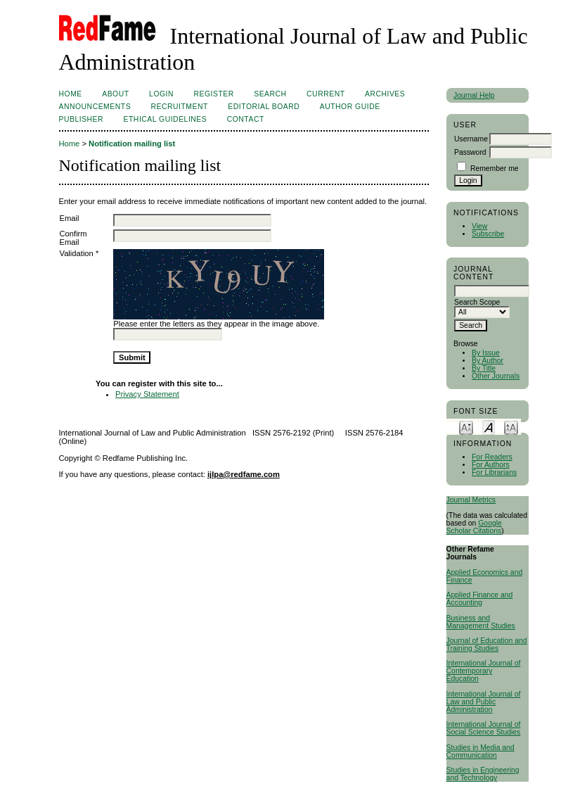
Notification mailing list (132, 143)
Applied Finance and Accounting (479, 599)
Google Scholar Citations (474, 527)
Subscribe (488, 234)
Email (69, 218)
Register (213, 94)
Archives (385, 94)
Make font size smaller (466, 427)
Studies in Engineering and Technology (483, 774)
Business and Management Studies (480, 622)
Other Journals (496, 376)
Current (325, 94)
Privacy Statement (147, 394)
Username (471, 139)
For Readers (492, 457)
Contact (245, 119)
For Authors (491, 465)
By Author (487, 360)
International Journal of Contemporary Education (483, 670)
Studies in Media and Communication (480, 751)
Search (270, 94)
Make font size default (489, 427)
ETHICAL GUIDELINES (165, 119)
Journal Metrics (471, 500)
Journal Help (473, 95)
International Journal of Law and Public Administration (483, 701)
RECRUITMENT (179, 106)
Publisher (81, 119)
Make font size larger (511, 427)
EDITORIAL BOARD (263, 106)
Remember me (494, 168)
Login (161, 94)
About (115, 94)
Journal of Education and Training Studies (486, 644)
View (479, 226)
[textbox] (491, 291)
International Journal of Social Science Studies (483, 728)
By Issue (486, 353)
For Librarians (494, 472)
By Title (484, 368)
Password (470, 152)
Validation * (79, 253)
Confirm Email (73, 237)
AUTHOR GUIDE (350, 106)
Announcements (95, 106)
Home (70, 94)
